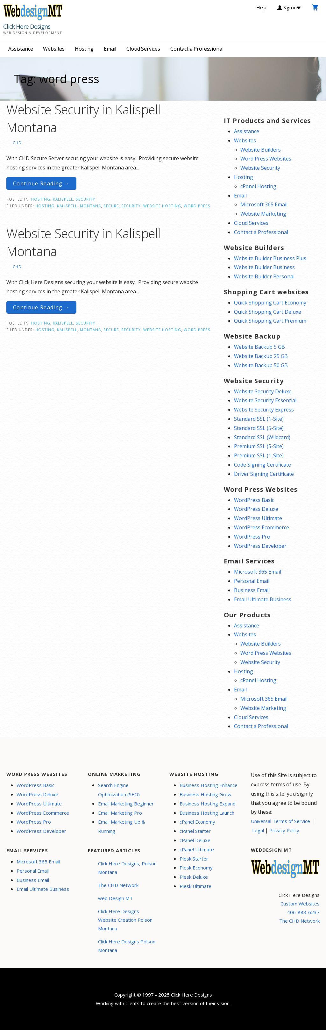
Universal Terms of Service (280, 821)
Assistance (20, 48)
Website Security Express (264, 409)
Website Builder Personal (264, 276)
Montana (90, 205)
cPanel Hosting (258, 186)
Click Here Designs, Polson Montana (127, 867)
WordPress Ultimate (258, 518)
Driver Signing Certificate (264, 473)
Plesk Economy (196, 867)
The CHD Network (118, 885)
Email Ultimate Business (262, 599)
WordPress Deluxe (256, 508)
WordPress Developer (260, 545)
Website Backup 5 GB (259, 346)
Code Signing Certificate (262, 464)
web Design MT (115, 898)
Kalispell (63, 199)
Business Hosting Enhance (208, 785)
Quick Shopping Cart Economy (270, 302)
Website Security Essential (265, 400)
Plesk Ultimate (195, 886)
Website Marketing (263, 213)
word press (197, 205)
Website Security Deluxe (263, 391)
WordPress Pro (252, 536)
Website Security (260, 167)
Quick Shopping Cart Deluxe (267, 311)
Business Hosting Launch (207, 813)
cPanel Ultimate (197, 849)
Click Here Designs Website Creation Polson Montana (125, 920)
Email (110, 48)
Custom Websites (300, 903)
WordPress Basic (254, 500)
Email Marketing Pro (120, 813)
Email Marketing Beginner (126, 803)
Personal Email (251, 580)
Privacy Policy (284, 830)
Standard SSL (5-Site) (259, 428)
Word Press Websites (265, 158)
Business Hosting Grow (205, 794)
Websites (54, 48)
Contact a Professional (196, 48)
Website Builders (260, 149)
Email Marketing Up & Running (121, 826)
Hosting (84, 48)
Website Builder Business (264, 267)
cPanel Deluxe (195, 840)
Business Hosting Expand (208, 803)
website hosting (162, 205)
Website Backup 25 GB (261, 356)
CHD (17, 142)
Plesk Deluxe (194, 877)
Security (85, 199)
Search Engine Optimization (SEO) (119, 790)
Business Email (252, 590)
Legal (258, 830)
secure (111, 205)
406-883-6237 (303, 912)
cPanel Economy (197, 822)
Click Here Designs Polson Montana (126, 945)
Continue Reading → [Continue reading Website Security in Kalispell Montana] (41, 183)
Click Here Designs (26, 26)
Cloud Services (143, 48)
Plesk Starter (194, 858)
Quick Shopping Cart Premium (270, 320)
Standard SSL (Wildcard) (262, 437)
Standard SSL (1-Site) (259, 418)
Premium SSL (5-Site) (259, 446)
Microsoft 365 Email (263, 204)
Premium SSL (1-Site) (259, 455)
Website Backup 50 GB (261, 365)
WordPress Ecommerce (261, 527)
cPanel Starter (195, 831)
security (131, 205)
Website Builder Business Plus (270, 258)
